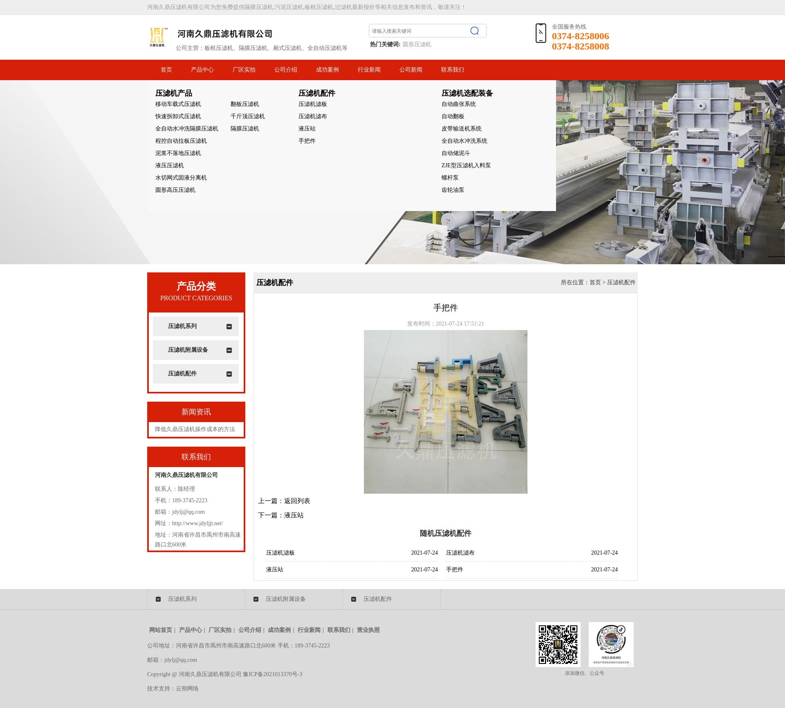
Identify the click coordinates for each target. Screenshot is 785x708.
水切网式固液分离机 (181, 178)
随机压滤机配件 (445, 533)
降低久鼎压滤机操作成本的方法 (195, 429)
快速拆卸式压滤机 (178, 116)
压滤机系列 (182, 326)
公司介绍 (285, 70)
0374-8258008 (580, 46)
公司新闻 (410, 70)
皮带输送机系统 (462, 129)
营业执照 (368, 630)
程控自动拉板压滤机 (181, 141)
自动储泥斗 (456, 153)
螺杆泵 (450, 178)
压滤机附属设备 (188, 350)
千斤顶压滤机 (248, 116)
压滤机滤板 (312, 104)
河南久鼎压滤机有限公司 (186, 475)
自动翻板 (453, 116)
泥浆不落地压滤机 (178, 153)
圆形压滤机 (417, 44)
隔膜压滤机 (245, 129)
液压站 (307, 129)
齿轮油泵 (453, 190)
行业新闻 (369, 70)
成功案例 (327, 70)
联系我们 (452, 70)
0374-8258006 (580, 36)
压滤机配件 (182, 374)
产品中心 (202, 70)
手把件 (307, 141)
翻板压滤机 (245, 104)
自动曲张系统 (459, 104)
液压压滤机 (169, 165)
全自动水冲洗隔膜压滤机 (186, 129)
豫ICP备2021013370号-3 (272, 674)
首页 (166, 70)
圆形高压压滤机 (175, 190)
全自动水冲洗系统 (464, 141)
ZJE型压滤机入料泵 (466, 165)
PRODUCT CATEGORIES (196, 297)
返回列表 (297, 500)
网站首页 (160, 630)
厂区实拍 (244, 70)
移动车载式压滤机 (178, 104)
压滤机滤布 (312, 116)
